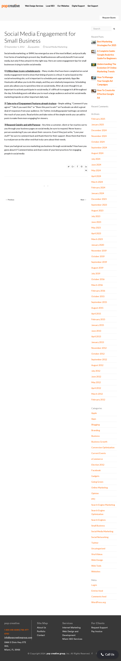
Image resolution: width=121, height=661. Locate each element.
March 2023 (97, 239)
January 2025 (97, 124)
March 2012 (97, 393)
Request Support (99, 628)
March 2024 (97, 182)
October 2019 (97, 256)
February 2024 (98, 187)
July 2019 (95, 273)
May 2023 (96, 227)
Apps (93, 418)
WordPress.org (98, 602)
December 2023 (99, 199)
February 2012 (98, 399)
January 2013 (97, 342)
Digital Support (78, 6)
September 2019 (99, 262)
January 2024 (97, 193)
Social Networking (99, 537)
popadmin (34, 46)
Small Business (98, 525)
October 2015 (97, 296)
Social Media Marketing (56, 46)
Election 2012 (97, 464)
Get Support (92, 6)
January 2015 (97, 325)
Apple (94, 413)
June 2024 (96, 164)
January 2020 (97, 245)
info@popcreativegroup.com (18, 637)
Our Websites (63, 6)
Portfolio (41, 631)
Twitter (94, 542)
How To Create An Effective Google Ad (106, 94)
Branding (95, 430)
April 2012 (96, 388)
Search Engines (98, 520)
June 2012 (96, 376)
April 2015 (96, 313)
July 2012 (95, 370)
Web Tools (96, 565)
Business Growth (99, 441)
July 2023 (95, 216)
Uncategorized (98, 548)
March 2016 (97, 285)
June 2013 (96, 330)
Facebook (96, 470)
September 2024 (99, 147)
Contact (41, 635)
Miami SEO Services (72, 639)
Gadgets (95, 476)
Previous (10, 200)
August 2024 (97, 153)
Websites (95, 571)
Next (83, 200)
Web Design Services (34, 6)
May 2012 (96, 382)
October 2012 (97, 353)
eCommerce (97, 459)
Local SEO (50, 6)
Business (95, 436)
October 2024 (97, 141)
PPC (93, 499)
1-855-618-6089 (11, 630)
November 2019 (99, 250)
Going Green (97, 481)
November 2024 (99, 136)
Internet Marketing (71, 628)
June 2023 (96, 222)
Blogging (95, 424)
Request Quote (109, 18)
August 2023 (97, 210)
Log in (94, 585)
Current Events (98, 453)
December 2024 (99, 130)
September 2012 (99, 359)
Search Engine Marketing (103, 504)
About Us (41, 628)
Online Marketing (99, 487)
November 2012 (99, 348)
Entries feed (97, 590)
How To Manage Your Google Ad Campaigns (105, 81)
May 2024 (96, 170)
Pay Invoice (96, 631)
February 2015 (98, 319)
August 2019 (97, 267)
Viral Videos (96, 554)
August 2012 (97, 365)
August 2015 (97, 307)
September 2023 (99, 204)
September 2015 (99, 302)
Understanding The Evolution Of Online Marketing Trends (106, 68)
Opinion (95, 493)
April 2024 (96, 176)
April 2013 (96, 336)
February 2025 (98, 118)
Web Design (97, 560)
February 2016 (98, 290)
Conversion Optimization (103, 447)
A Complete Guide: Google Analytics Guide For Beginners (107, 55)
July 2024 (95, 159)
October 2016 (97, 279)
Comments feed (98, 596)
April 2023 (96, 233)
